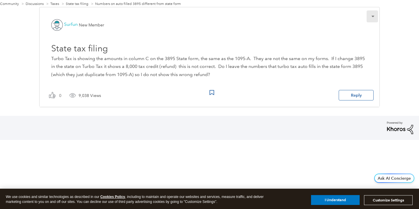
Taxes (54, 4)
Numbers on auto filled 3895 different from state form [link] (138, 4)
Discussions (35, 4)
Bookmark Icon (212, 92)
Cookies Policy (112, 199)
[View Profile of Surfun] (71, 24)
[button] (372, 16)
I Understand (335, 202)
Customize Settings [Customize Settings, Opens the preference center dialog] (388, 202)
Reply (356, 95)
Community (9, 4)
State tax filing (77, 4)
